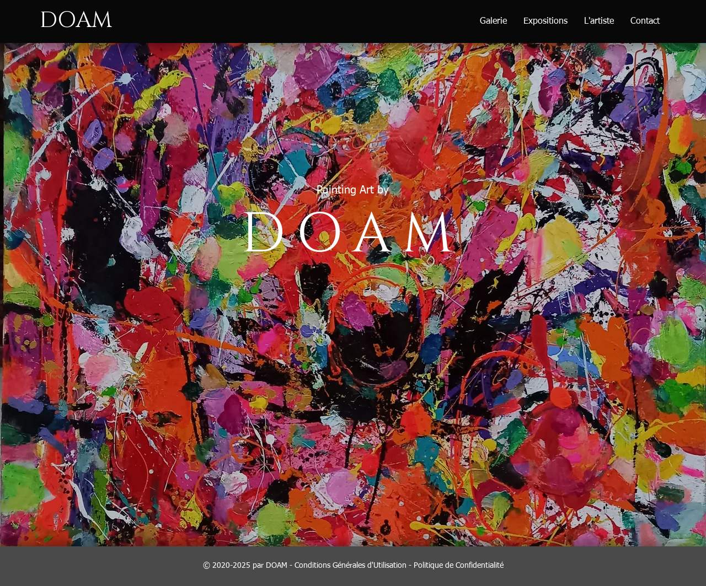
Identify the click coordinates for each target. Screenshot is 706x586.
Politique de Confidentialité (459, 565)
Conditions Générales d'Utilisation (351, 565)
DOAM (76, 20)
